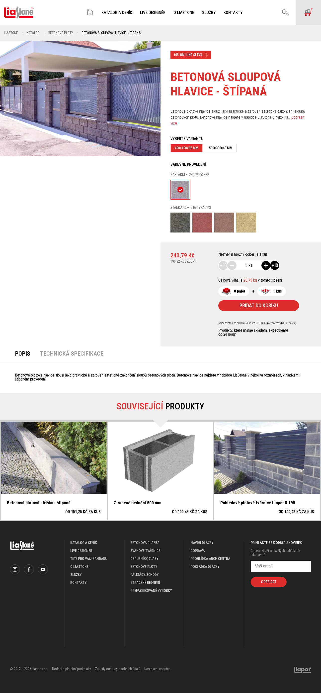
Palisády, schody (144, 575)
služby (76, 575)
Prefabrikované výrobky (151, 591)
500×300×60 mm (221, 148)
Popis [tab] (22, 353)
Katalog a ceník (116, 12)
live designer (81, 551)
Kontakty (233, 12)
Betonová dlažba (145, 543)
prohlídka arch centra (210, 559)
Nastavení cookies (157, 669)
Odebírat (268, 582)
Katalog (33, 33)
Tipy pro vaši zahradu (88, 559)
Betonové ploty (60, 33)
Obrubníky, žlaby (144, 559)
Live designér (152, 12)
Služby (209, 12)
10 (223, 265)
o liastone (79, 567)
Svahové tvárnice (145, 551)
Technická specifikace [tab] (71, 353)
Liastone (11, 33)
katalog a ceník (83, 543)
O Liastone (183, 12)
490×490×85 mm (186, 148)
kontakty (78, 583)
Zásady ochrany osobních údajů (117, 669)
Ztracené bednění (145, 583)
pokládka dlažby (205, 567)
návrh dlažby (202, 543)
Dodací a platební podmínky (71, 669)
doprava (198, 551)
